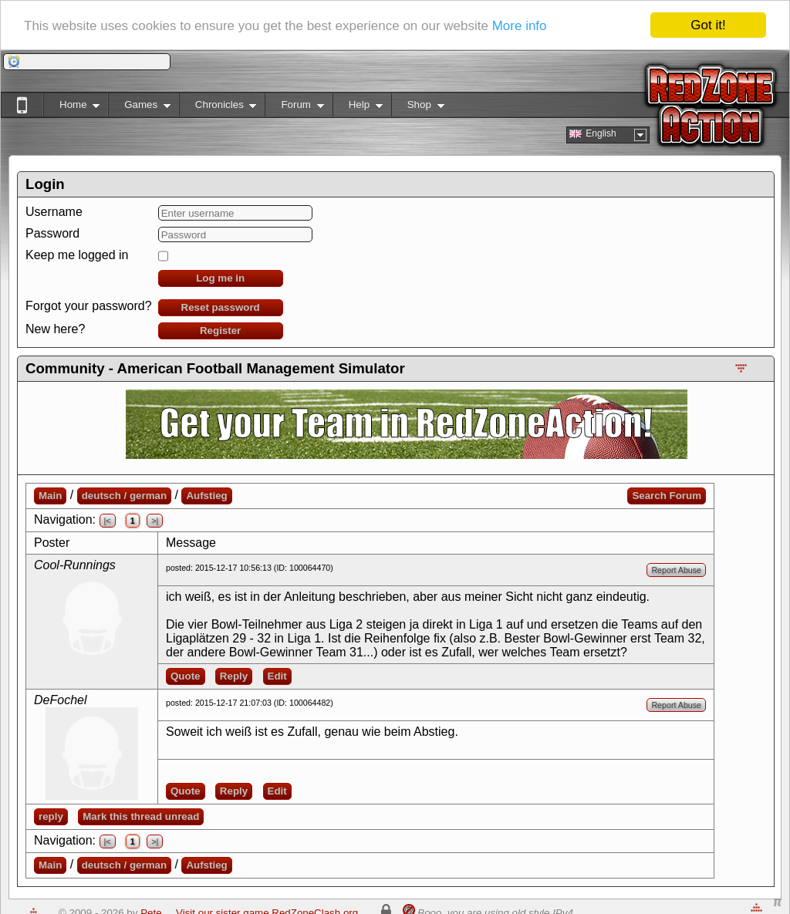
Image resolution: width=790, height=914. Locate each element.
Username (54, 211)
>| (154, 520)
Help (358, 107)
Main (50, 495)
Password (52, 233)
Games (139, 107)
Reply (234, 676)
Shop (417, 107)
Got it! (707, 25)
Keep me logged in (76, 254)
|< (107, 520)
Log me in (220, 278)
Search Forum (666, 495)
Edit (277, 676)
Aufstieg (206, 495)
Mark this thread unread (141, 816)
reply (51, 816)
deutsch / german (124, 495)
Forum (294, 107)
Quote (185, 676)
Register (220, 330)
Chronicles (218, 107)
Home (71, 107)
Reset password (220, 307)
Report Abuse (676, 570)
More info (519, 25)
